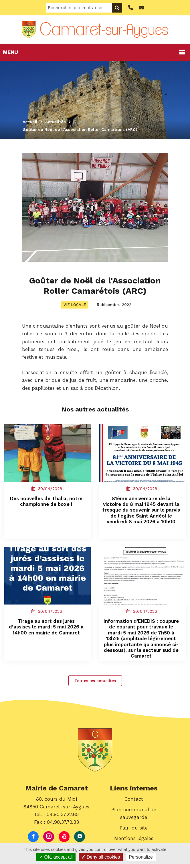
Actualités (55, 121)
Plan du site (134, 828)
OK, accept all (56, 857)
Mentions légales (133, 839)
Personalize (141, 857)
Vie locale (75, 305)
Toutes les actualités (95, 681)
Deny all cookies (101, 857)
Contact (133, 800)
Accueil (30, 121)
